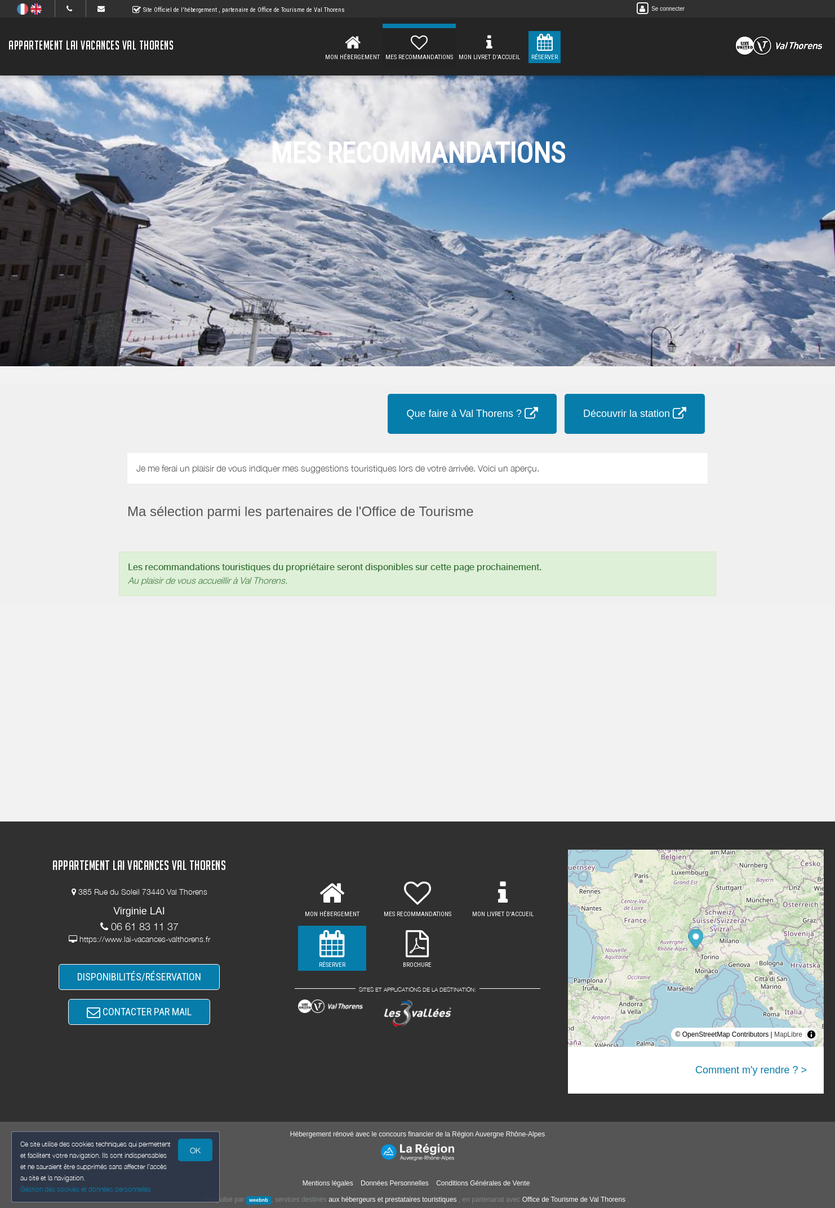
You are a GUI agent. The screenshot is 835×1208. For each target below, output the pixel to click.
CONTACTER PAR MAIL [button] (139, 1012)
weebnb (258, 1200)
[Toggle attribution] (811, 1034)
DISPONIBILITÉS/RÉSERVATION (139, 977)
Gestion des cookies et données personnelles (85, 1189)
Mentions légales (328, 1183)
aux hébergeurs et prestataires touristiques (392, 1199)
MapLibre (788, 1034)
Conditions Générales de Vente (483, 1183)
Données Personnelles (395, 1183)
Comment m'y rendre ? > (751, 1070)
